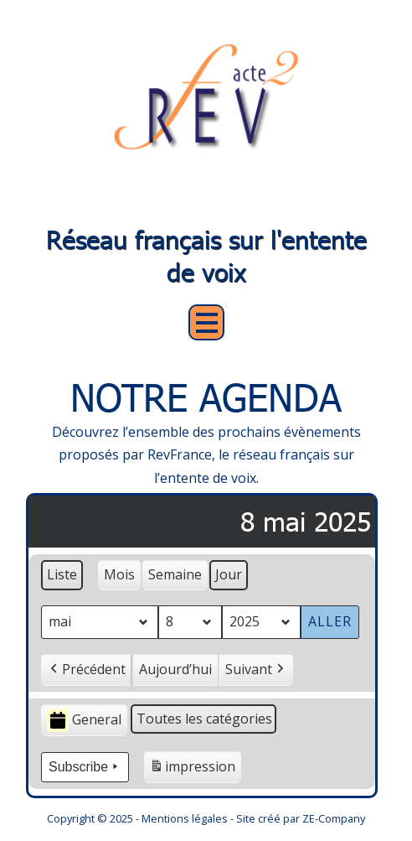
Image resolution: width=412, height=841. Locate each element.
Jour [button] (228, 574)
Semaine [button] (175, 574)
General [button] (84, 720)
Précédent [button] (86, 669)
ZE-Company (333, 818)
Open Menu (206, 322)
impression (192, 769)
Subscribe (85, 767)
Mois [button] (119, 574)
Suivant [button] (256, 669)
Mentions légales (185, 818)
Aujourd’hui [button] (175, 668)
